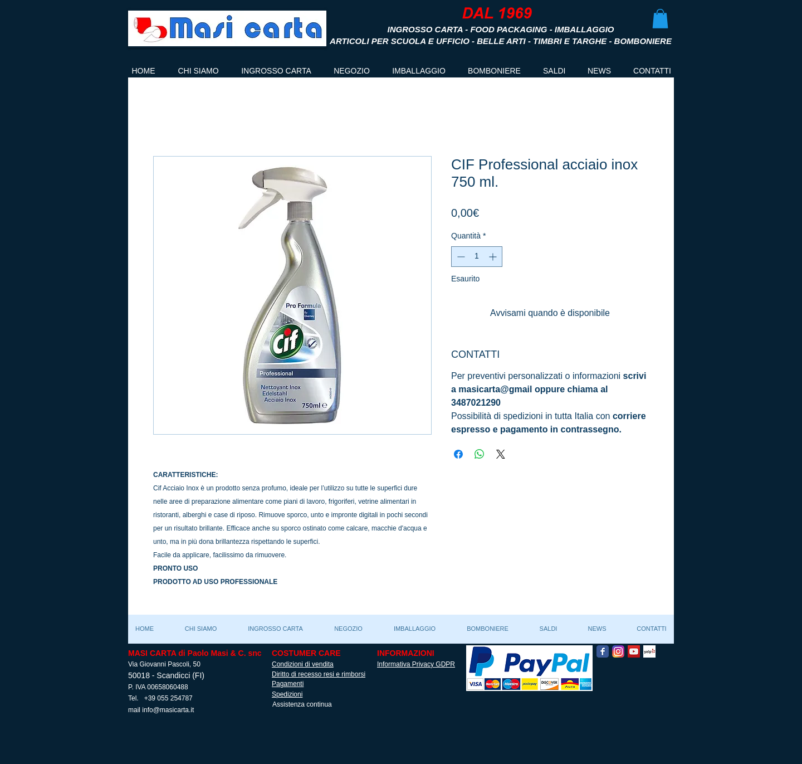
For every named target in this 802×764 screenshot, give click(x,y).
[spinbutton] (477, 256)
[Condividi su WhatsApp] (479, 454)
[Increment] (494, 256)
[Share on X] (500, 454)
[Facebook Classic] (602, 651)
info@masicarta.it (168, 710)
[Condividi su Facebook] (458, 454)
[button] (660, 18)
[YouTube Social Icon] (634, 651)
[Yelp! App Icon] (649, 651)
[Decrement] (460, 256)
